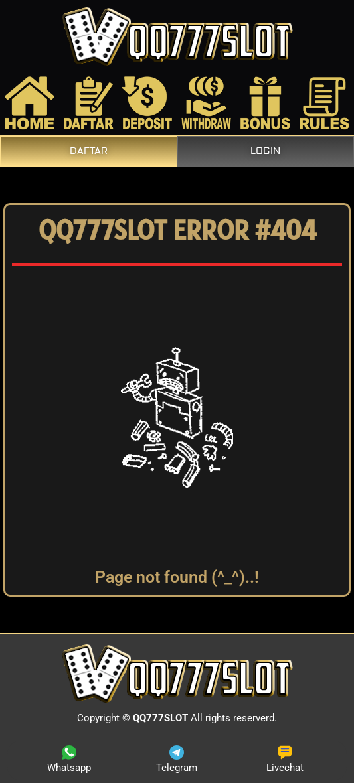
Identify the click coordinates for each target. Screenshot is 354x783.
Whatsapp (69, 759)
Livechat (285, 759)
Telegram (176, 759)
